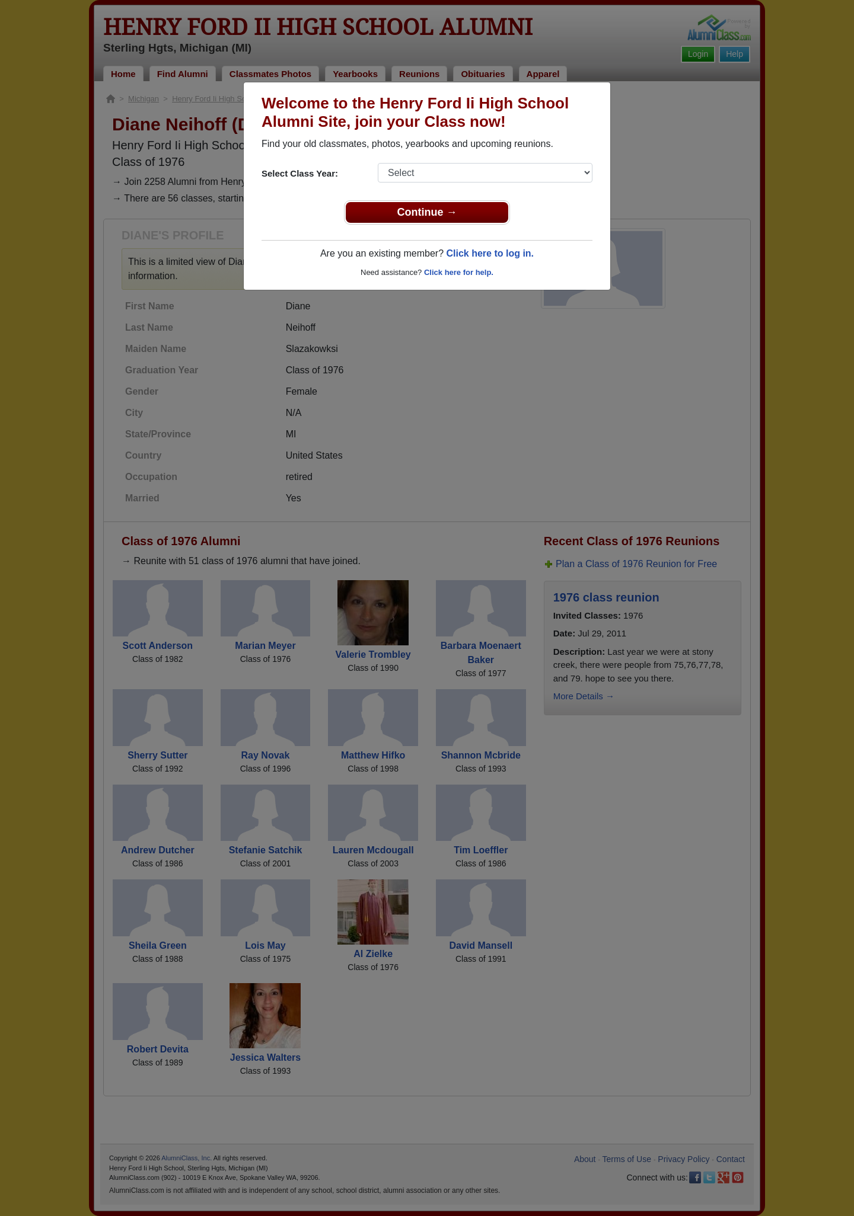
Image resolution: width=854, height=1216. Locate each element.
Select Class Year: (300, 173)
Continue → (427, 212)
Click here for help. (458, 272)
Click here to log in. (490, 253)
